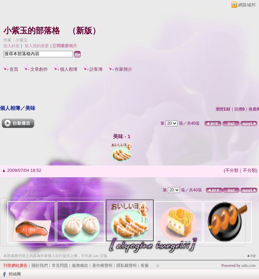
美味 (30, 108)
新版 (84, 30)
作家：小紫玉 (15, 40)
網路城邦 (247, 4)
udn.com (249, 265)
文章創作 (39, 69)
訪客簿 (96, 69)
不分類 (231, 170)
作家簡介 (123, 69)
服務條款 (80, 265)
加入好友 (11, 45)
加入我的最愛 (37, 45)
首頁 (13, 69)
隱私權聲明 (126, 265)
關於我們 (40, 265)
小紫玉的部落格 (31, 30)
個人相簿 (68, 69)
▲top (251, 255)
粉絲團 (15, 274)
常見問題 (60, 265)
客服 (145, 265)
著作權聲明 (102, 265)
